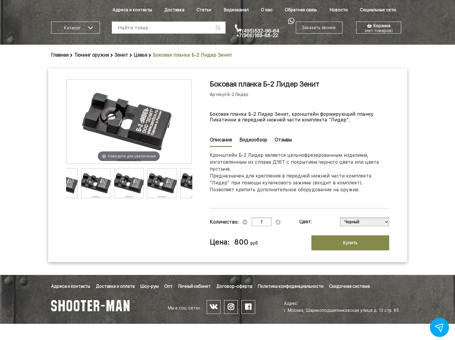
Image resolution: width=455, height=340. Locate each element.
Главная (60, 55)
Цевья (140, 55)
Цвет (305, 222)
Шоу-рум (149, 286)
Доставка (174, 9)
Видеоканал (236, 9)
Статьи (204, 9)
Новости (338, 9)
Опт (168, 286)
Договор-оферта (234, 286)
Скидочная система (349, 286)
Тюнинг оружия (91, 55)
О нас (267, 9)
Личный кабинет (194, 286)
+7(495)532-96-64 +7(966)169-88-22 (257, 33)
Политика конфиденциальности (290, 286)
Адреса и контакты (132, 9)
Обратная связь (301, 9)
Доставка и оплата (115, 286)
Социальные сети (378, 9)
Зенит (121, 55)
